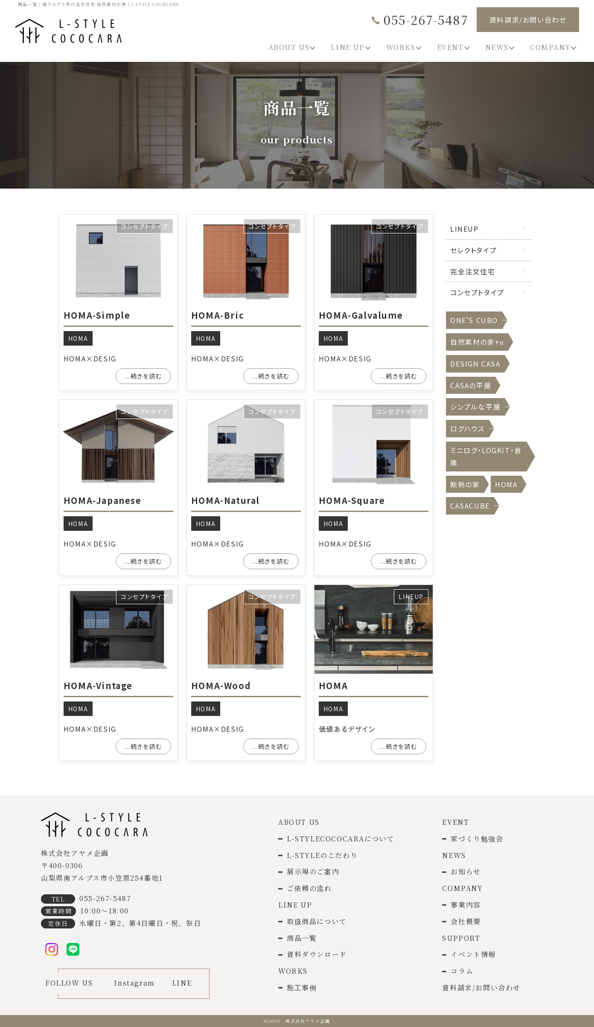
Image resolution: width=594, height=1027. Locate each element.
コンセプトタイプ (145, 226)
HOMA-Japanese (103, 500)
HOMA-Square (352, 500)
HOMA (78, 338)
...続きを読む (143, 376)
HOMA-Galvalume (361, 315)
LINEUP (411, 596)
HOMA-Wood (221, 685)
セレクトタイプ (473, 250)
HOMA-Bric (217, 315)
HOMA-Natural (225, 500)
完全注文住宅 (472, 271)
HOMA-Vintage (98, 685)
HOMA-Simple (97, 315)
